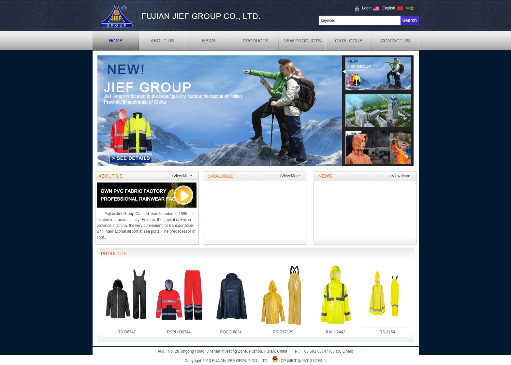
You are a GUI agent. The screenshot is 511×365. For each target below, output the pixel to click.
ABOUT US (162, 40)
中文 (410, 8)
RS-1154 (387, 298)
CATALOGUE (348, 40)
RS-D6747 (126, 298)
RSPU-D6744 (178, 298)
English (388, 8)
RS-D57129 (283, 298)
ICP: (283, 360)
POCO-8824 (231, 298)
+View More (181, 176)
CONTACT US (395, 40)
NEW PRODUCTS (302, 40)
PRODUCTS (256, 40)
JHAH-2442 (335, 298)
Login (367, 8)
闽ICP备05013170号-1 (306, 360)
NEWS (209, 40)
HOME (116, 40)
